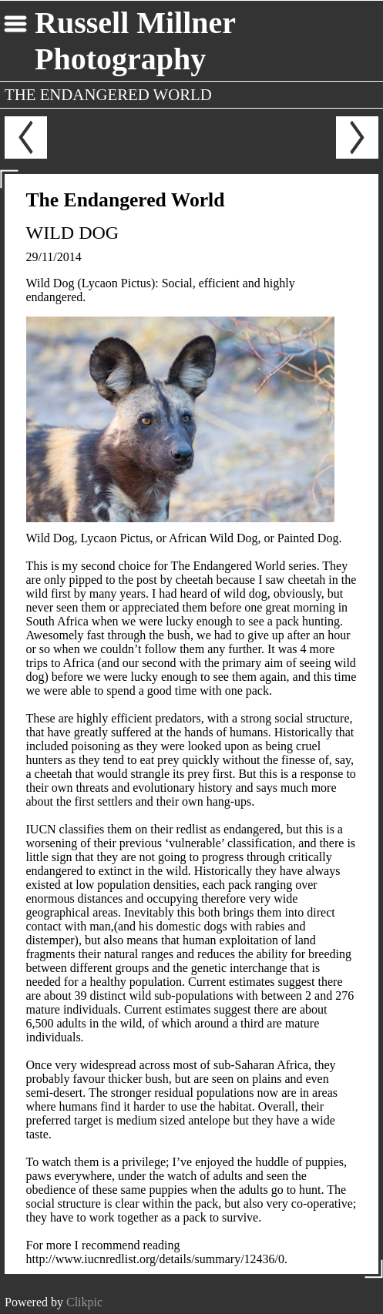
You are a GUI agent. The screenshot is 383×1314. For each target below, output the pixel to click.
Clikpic (84, 1302)
